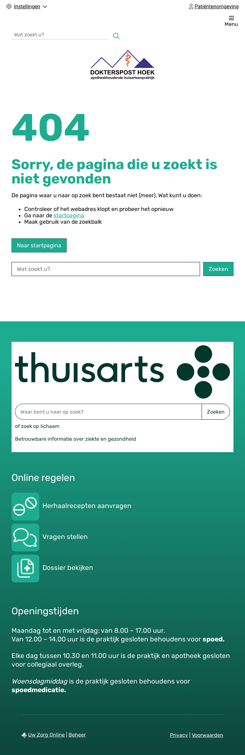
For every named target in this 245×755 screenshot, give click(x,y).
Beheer (77, 735)
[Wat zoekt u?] (60, 34)
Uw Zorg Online (46, 735)
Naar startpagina (39, 245)
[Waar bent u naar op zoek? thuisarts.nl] (108, 412)
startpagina (69, 215)
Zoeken (216, 412)
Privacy (179, 735)
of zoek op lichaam (37, 426)
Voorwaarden (207, 735)
